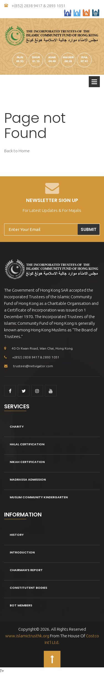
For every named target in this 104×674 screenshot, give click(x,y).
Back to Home (17, 150)
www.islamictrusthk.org (27, 635)
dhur (36, 57)
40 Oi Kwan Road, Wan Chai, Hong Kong (38, 348)
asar (52, 57)
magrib (68, 57)
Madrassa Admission (28, 479)
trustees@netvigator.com (28, 366)
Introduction (22, 552)
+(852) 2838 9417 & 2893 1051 (34, 6)
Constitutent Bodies (28, 587)
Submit (89, 229)
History (17, 534)
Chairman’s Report (26, 570)
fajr (20, 57)
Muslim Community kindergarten (39, 497)
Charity (17, 426)
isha (84, 57)
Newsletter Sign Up (52, 200)
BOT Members (21, 605)
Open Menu (94, 81)
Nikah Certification (27, 462)
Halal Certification (27, 444)
